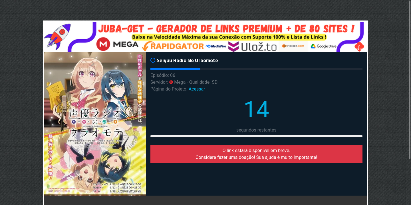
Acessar (197, 89)
